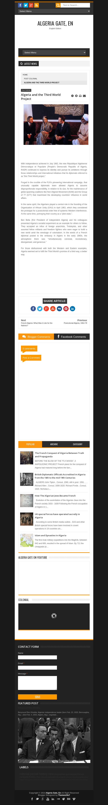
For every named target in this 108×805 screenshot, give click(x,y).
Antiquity (74, 777)
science (68, 777)
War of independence (63, 779)
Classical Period (83, 777)
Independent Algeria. (26, 779)
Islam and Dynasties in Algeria (50, 535)
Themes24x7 (64, 795)
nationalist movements (56, 777)
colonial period (29, 774)
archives (72, 779)
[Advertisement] (63, 61)
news (77, 779)
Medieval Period (38, 779)
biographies (59, 774)
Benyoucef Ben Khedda (29, 708)
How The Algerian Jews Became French (55, 495)
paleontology (84, 779)
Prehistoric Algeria (50, 779)
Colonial (23, 600)
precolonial (71, 774)
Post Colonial (30, 79)
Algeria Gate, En (55, 23)
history (43, 774)
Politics (32, 777)
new (51, 774)
